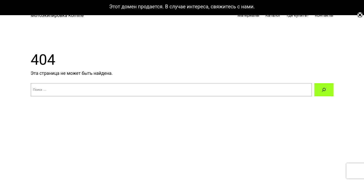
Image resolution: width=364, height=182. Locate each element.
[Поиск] (323, 89)
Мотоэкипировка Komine (57, 15)
